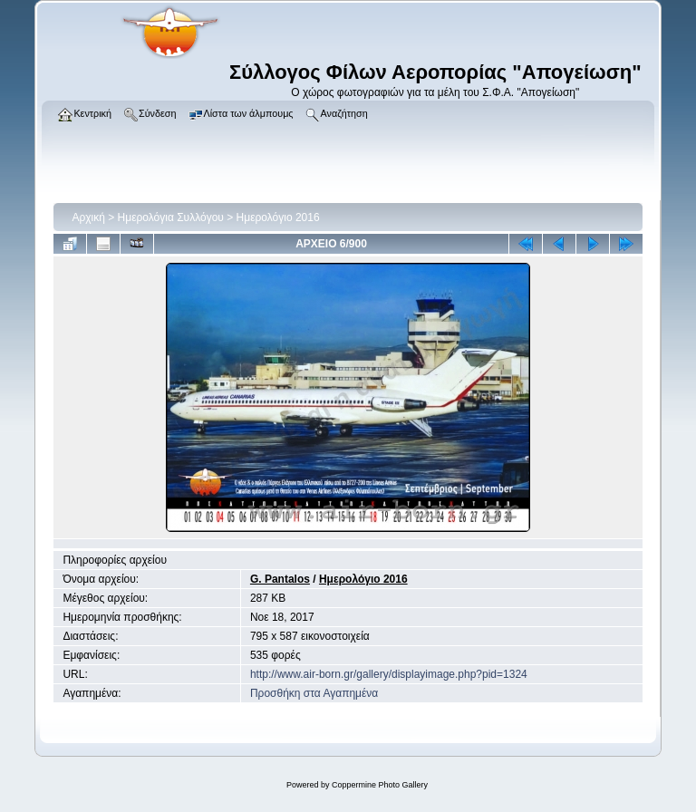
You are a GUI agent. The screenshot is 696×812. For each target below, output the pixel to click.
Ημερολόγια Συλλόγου (171, 217)
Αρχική (88, 217)
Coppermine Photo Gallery (380, 784)
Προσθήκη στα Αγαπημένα (314, 693)
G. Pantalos (280, 579)
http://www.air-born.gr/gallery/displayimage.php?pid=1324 (388, 674)
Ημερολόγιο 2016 (278, 217)
